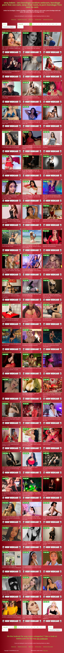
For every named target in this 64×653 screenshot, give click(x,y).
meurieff (24, 253)
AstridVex (45, 328)
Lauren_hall (5, 599)
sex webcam (42, 639)
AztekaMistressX (27, 154)
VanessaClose (47, 500)
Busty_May (25, 476)
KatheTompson (6, 302)
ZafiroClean (5, 550)
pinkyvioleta (25, 130)
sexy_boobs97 (26, 377)
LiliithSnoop (25, 31)
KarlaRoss (25, 575)
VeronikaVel (46, 203)
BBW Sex (30, 19)
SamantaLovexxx (7, 253)
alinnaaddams (47, 427)
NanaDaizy (25, 278)
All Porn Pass (38, 19)
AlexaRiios (46, 154)
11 (56, 24)
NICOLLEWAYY (47, 352)
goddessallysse (6, 31)
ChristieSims (46, 253)
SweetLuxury (5, 377)
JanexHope (46, 451)
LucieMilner (5, 179)
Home (4, 24)
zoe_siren (25, 352)
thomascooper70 (6, 80)
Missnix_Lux (5, 575)
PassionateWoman (27, 55)
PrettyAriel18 (5, 401)
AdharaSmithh (6, 278)
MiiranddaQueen (27, 401)
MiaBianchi (46, 55)
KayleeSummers (6, 526)
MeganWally (5, 55)
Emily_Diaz (46, 130)
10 (53, 24)
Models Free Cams (22, 19)
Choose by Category (9, 27)
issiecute (45, 550)
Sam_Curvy (25, 451)
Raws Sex (13, 19)
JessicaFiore (26, 203)
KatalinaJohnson (6, 352)
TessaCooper (5, 203)
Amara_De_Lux (6, 104)
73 (19, 27)
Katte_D (24, 427)
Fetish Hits (45, 650)
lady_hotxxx (46, 31)
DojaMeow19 (26, 179)
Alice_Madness (47, 401)
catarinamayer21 (27, 500)
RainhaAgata (26, 80)
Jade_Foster (25, 104)
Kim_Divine (25, 328)
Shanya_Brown (26, 302)
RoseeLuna (5, 500)
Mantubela (25, 599)
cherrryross (5, 476)
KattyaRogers (46, 526)
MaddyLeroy (46, 229)
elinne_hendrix (6, 451)
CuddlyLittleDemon (48, 179)
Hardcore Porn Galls (48, 19)
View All (20, 24)
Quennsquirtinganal (7, 130)
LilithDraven (46, 575)
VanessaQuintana (7, 328)
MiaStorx (4, 154)
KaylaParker (46, 377)
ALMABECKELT (47, 599)
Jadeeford (45, 278)
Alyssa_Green (26, 550)
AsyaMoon (46, 104)
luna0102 (4, 229)
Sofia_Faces (46, 302)
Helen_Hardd (46, 476)
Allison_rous (5, 427)
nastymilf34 (25, 526)
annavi (24, 229)
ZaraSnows (46, 80)
